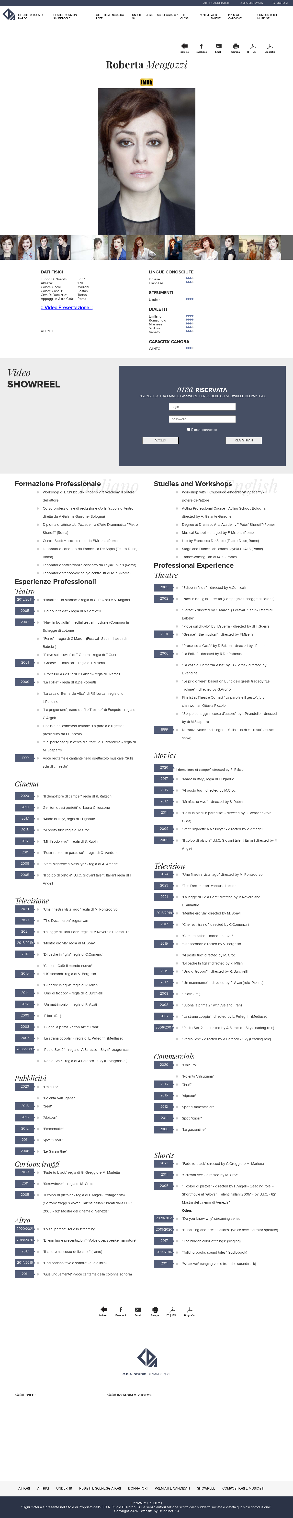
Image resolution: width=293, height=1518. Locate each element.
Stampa (235, 52)
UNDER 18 (64, 1489)
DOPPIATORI (137, 1489)
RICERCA (282, 3)
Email (218, 52)
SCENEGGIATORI (167, 15)
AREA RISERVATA (251, 3)
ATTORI (24, 1489)
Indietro (184, 52)
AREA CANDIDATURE (217, 3)
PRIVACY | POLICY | (147, 1503)
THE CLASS (184, 16)
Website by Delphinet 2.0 (160, 1511)
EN (254, 52)
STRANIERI (202, 15)
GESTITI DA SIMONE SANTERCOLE (65, 16)
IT (248, 52)
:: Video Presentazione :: (67, 308)
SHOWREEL (206, 1489)
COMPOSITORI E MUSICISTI (267, 16)
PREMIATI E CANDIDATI (235, 16)
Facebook (201, 52)
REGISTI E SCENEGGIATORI (100, 1489)
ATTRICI (43, 1489)
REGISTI (150, 15)
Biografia (270, 52)
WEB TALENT (216, 16)
